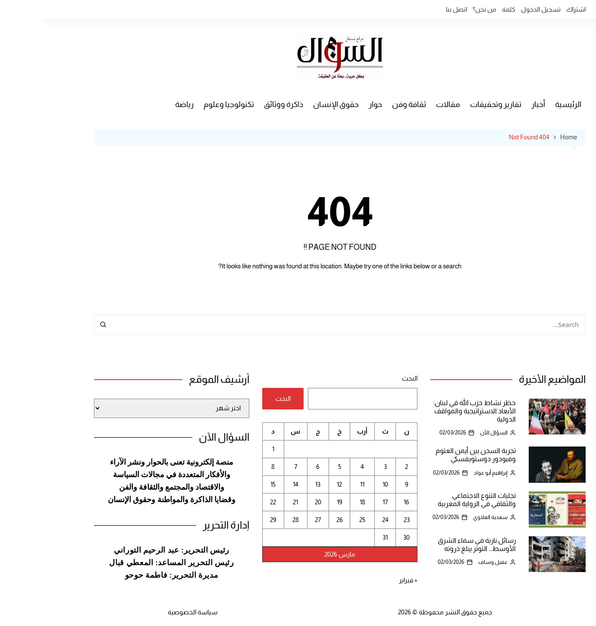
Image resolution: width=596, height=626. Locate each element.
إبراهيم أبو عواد (449, 472)
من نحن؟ (443, 9)
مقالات (406, 104)
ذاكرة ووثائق (241, 104)
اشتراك (534, 9)
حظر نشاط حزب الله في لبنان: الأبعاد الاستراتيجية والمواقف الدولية (433, 411)
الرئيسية (526, 104)
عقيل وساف (451, 562)
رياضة (142, 104)
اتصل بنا (414, 9)
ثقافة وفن (367, 104)
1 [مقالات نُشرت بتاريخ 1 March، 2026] (231, 449)
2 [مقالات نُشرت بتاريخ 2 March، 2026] (364, 466)
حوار (333, 104)
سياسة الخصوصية (151, 612)
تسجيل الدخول (499, 9)
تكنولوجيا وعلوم (187, 104)
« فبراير (366, 580)
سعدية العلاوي (448, 517)
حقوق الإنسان (294, 104)
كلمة (467, 9)
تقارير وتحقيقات (454, 104)
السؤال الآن (452, 432)
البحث (368, 378)
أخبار (496, 104)
